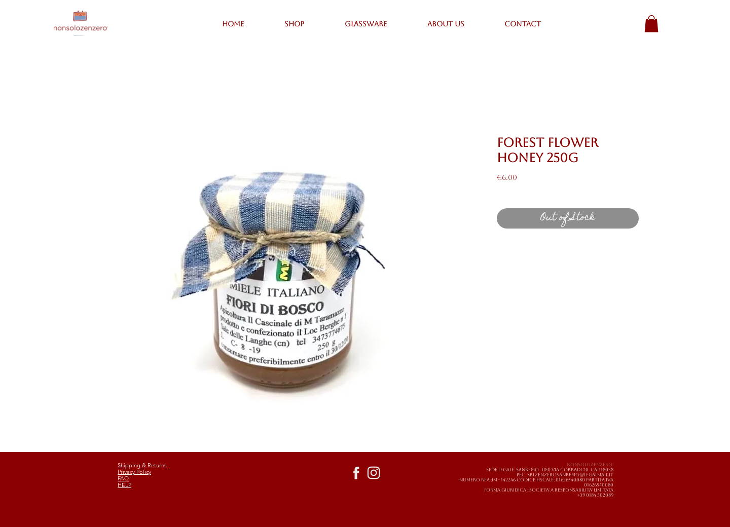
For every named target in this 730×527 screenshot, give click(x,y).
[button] (651, 23)
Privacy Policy (134, 471)
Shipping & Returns (142, 465)
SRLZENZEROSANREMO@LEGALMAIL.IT (570, 474)
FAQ (123, 478)
